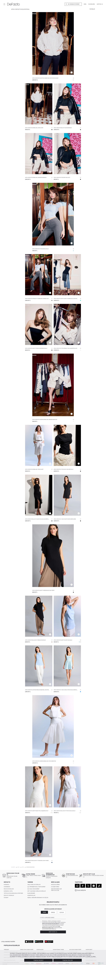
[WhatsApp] (77, 886)
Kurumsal (6, 884)
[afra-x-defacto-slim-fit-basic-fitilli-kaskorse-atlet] (38, 786)
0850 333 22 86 (55, 890)
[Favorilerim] (91, 4)
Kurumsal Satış (8, 891)
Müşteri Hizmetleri (56, 889)
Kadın (44, 912)
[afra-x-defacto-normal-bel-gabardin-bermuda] (38, 153)
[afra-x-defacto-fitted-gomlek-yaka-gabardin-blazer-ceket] (67, 324)
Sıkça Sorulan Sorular (33, 884)
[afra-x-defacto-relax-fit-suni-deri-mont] (67, 103)
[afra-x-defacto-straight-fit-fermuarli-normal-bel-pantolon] (38, 274)
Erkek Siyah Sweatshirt (26, 949)
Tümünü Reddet (38, 960)
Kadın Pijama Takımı (58, 949)
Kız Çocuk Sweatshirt (75, 949)
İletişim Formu (55, 886)
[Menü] (4, 4)
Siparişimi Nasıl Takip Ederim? (36, 886)
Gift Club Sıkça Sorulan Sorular (36, 891)
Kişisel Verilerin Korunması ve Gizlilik (37, 897)
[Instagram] (93, 886)
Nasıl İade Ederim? (33, 889)
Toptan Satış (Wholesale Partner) (13, 893)
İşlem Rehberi (31, 893)
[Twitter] (88, 886)
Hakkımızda (7, 886)
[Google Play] (39, 942)
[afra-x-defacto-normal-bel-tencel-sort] (38, 445)
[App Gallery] (49, 942)
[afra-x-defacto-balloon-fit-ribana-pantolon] (38, 616)
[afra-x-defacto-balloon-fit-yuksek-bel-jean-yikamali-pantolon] (38, 836)
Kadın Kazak (40, 949)
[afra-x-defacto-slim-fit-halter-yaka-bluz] (67, 616)
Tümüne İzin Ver (67, 960)
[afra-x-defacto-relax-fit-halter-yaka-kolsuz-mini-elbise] (38, 495)
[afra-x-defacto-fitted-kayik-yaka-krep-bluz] (67, 445)
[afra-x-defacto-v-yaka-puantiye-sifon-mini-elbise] (67, 495)
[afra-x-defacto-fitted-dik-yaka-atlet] (67, 153)
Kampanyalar (31, 895)
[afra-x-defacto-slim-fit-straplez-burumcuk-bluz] (38, 324)
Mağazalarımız (55, 884)
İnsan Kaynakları (9, 889)
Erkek (53, 912)
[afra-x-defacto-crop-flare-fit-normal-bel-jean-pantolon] (67, 274)
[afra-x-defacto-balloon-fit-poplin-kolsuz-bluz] (67, 786)
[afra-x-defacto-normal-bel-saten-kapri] (38, 103)
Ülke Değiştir (81, 890)
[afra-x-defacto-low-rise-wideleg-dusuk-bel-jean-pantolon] (38, 665)
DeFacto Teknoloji (9, 895)
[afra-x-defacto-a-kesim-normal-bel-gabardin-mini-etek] (53, 385)
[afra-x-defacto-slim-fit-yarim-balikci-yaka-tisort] (53, 555)
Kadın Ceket (89, 949)
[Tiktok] (99, 886)
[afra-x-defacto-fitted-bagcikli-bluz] (53, 214)
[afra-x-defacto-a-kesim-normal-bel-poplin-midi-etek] (53, 726)
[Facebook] (82, 886)
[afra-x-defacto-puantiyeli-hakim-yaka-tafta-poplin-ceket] (53, 43)
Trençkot (6, 949)
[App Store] (29, 942)
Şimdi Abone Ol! (53, 932)
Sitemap (6, 897)
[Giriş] (85, 4)
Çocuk (62, 912)
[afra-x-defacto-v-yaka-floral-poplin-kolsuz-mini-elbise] (67, 665)
